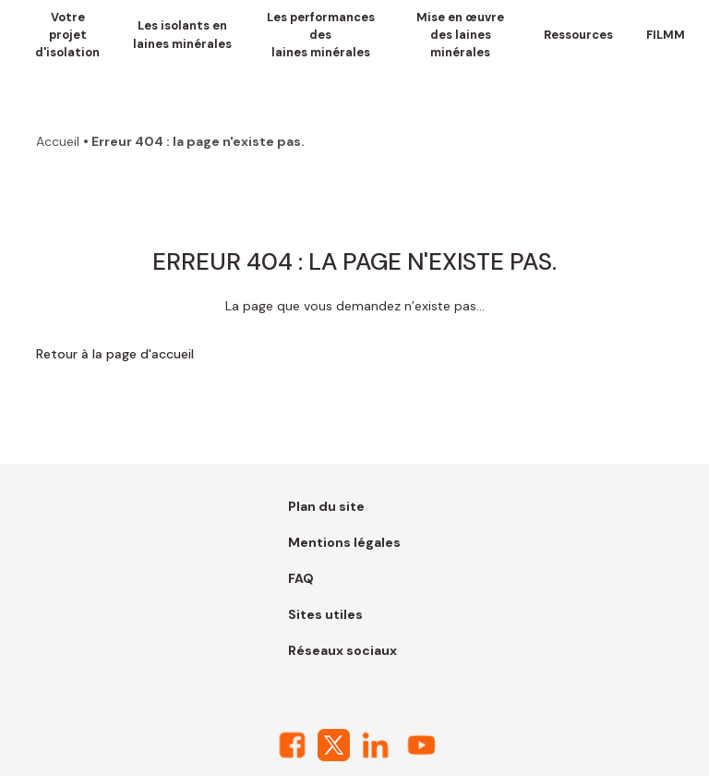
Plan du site (326, 506)
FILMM (665, 34)
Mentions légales (344, 542)
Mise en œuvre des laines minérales (460, 34)
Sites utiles (325, 614)
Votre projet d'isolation (67, 34)
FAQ (301, 578)
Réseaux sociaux (342, 650)
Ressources (578, 34)
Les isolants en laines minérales (182, 34)
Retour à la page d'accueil (115, 354)
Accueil (57, 141)
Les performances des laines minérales (321, 34)
